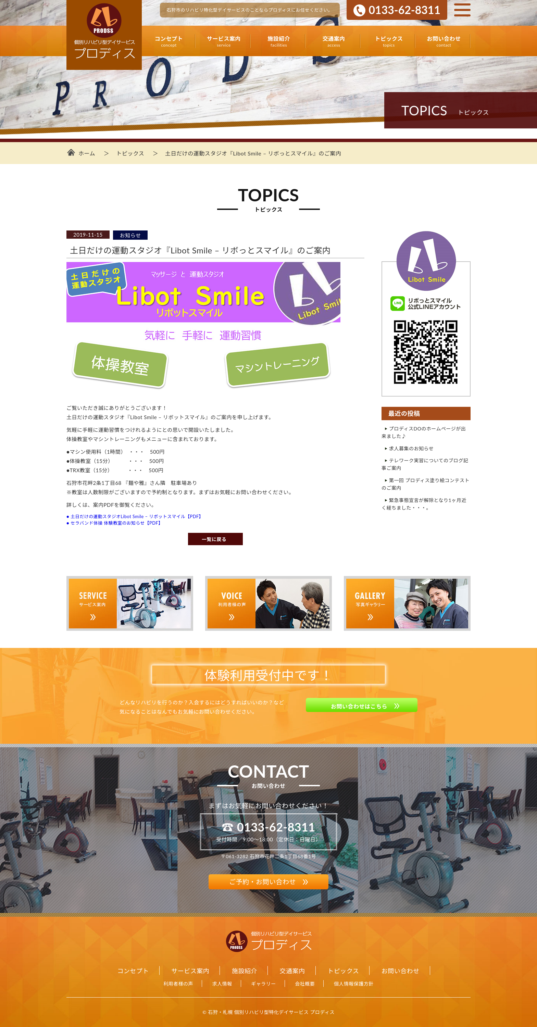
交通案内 (334, 41)
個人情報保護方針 (354, 984)
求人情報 (222, 984)
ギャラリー (263, 984)
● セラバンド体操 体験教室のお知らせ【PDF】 (114, 523)
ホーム (86, 153)
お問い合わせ (444, 41)
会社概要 (305, 984)
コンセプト (169, 41)
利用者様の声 (178, 984)
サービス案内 (224, 41)
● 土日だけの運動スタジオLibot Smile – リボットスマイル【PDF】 (134, 516)
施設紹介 (278, 41)
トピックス (388, 41)
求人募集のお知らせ (411, 448)
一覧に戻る (214, 539)
